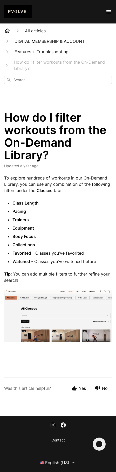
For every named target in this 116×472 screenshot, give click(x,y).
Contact (58, 440)
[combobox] (58, 80)
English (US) (58, 462)
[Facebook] (63, 425)
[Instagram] (53, 425)
